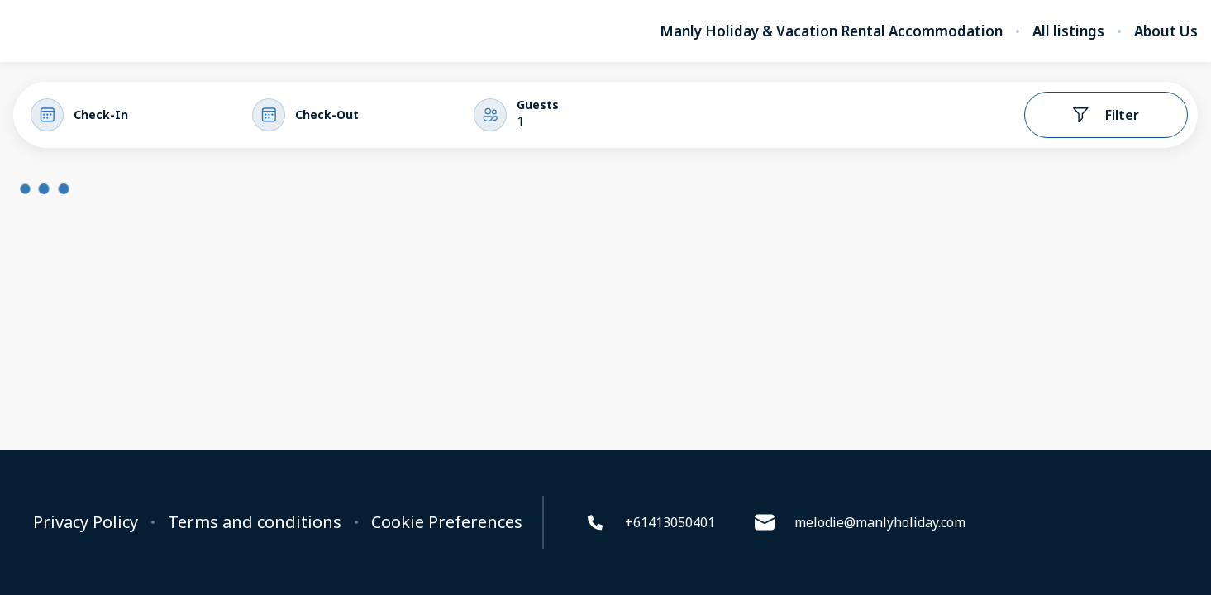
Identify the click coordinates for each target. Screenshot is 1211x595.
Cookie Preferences (446, 522)
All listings (1068, 31)
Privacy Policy (85, 522)
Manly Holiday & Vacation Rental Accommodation (831, 31)
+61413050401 (650, 522)
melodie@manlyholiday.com (860, 522)
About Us (1166, 31)
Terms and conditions (254, 522)
